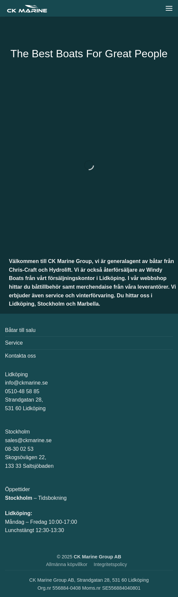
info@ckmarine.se (26, 383)
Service (14, 343)
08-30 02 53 (19, 449)
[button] (169, 8)
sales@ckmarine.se (28, 440)
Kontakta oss (20, 356)
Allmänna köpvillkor (66, 564)
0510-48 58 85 (22, 391)
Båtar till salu (20, 330)
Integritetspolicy (110, 564)
